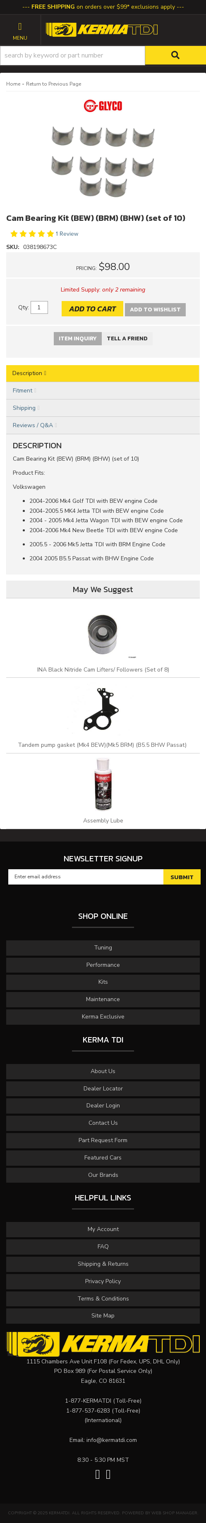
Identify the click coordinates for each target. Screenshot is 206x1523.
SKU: (13, 247)
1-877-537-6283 (88, 1411)
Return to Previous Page (53, 84)
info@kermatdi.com (111, 1440)
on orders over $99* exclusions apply (103, 7)
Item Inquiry (78, 338)
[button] (103, 55)
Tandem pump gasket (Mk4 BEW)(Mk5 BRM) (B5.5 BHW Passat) (103, 745)
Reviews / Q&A (33, 425)
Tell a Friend (127, 338)
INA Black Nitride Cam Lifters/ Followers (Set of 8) (103, 670)
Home (13, 84)
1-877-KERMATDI (88, 1401)
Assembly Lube (103, 821)
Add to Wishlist (155, 309)
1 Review (67, 233)
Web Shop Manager (174, 1513)
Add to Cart (92, 308)
